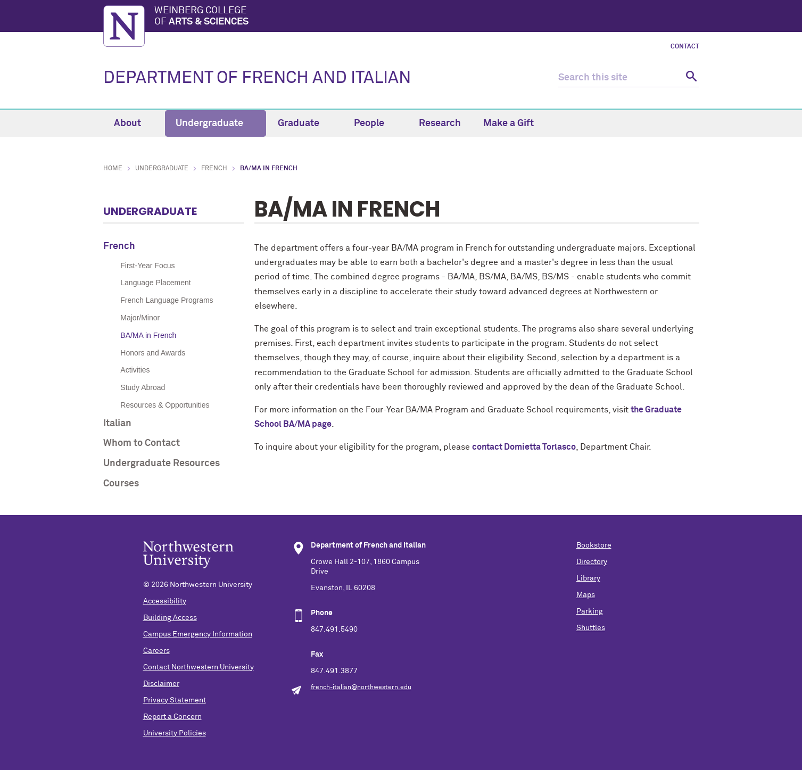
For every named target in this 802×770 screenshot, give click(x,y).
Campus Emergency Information (197, 634)
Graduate (305, 123)
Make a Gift (508, 123)
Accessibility (164, 601)
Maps (585, 595)
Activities (135, 370)
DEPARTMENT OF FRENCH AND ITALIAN (257, 78)
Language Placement (155, 282)
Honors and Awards (152, 353)
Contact (685, 47)
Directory (591, 562)
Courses (121, 484)
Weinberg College (426, 17)
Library (588, 578)
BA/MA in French (148, 335)
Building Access (170, 618)
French (214, 168)
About (133, 123)
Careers (156, 651)
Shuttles (590, 628)
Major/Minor (140, 317)
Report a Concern (172, 717)
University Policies (174, 733)
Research (440, 123)
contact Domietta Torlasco (524, 447)
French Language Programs (166, 300)
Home (112, 168)
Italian (117, 423)
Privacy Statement (174, 700)
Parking (589, 611)
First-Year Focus (147, 265)
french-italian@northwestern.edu (361, 687)
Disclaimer (161, 684)
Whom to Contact (141, 443)
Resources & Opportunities (164, 405)
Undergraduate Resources (161, 463)
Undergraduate (215, 123)
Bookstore (593, 545)
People (375, 123)
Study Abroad (142, 387)
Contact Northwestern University (198, 667)
